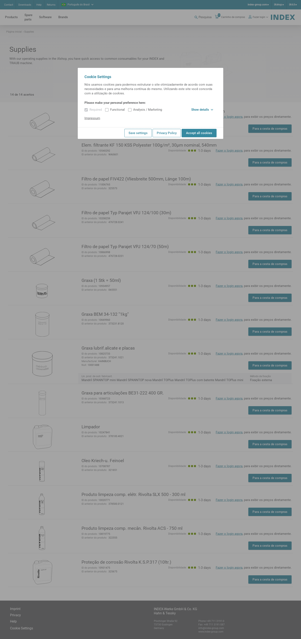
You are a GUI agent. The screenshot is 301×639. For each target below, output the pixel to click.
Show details (202, 110)
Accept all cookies (199, 133)
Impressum (92, 118)
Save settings (138, 133)
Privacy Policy (167, 133)
